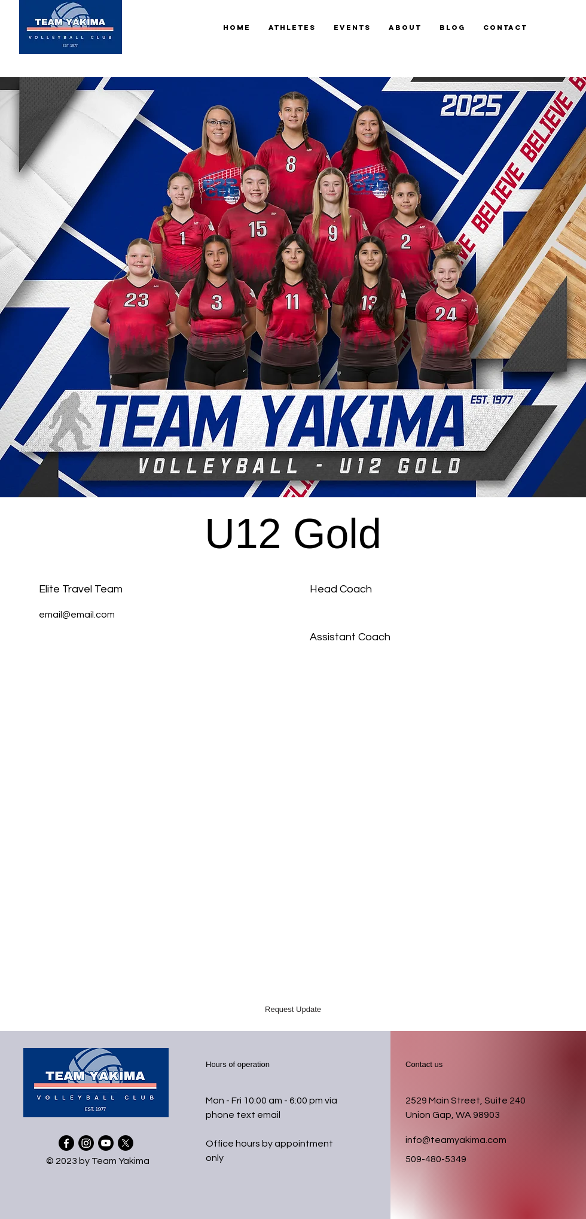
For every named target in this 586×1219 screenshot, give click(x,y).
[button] (292, 27)
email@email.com (77, 614)
